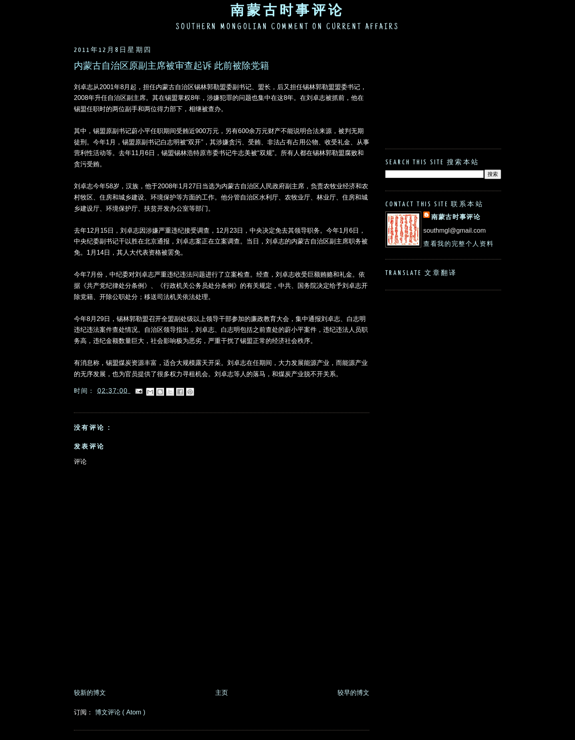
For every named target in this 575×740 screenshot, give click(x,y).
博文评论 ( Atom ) (120, 712)
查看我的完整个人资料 (458, 243)
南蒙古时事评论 (287, 10)
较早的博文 (353, 692)
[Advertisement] (219, 662)
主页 (221, 692)
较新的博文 (90, 692)
